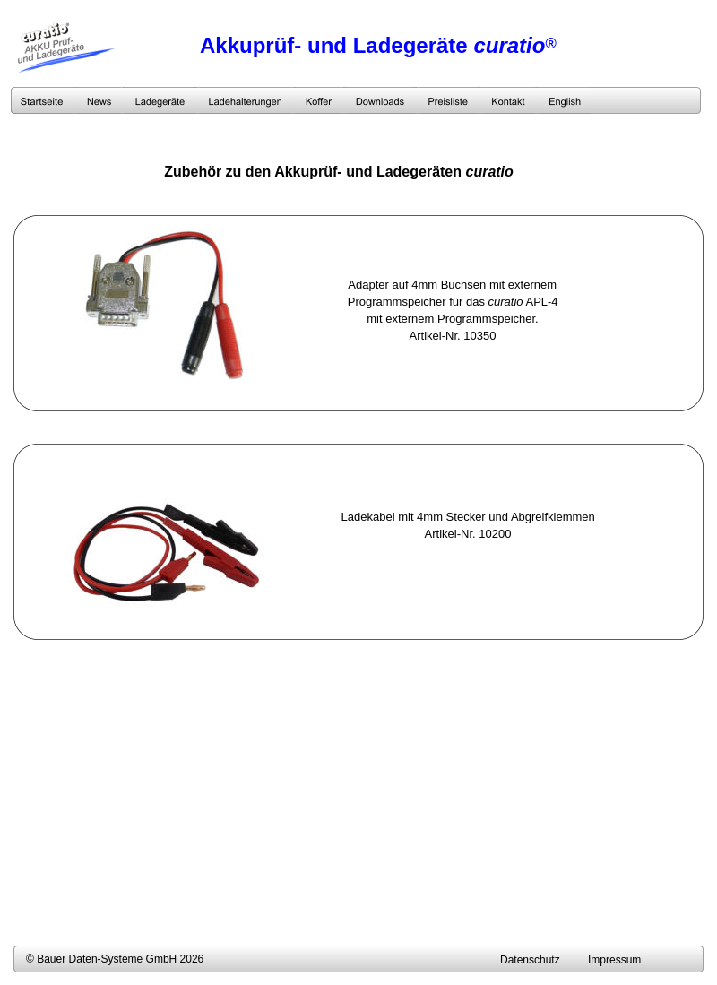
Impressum (614, 960)
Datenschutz (530, 960)
